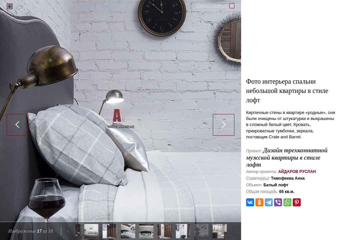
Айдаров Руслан (297, 171)
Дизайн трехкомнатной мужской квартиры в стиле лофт (287, 157)
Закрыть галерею (212, 5)
